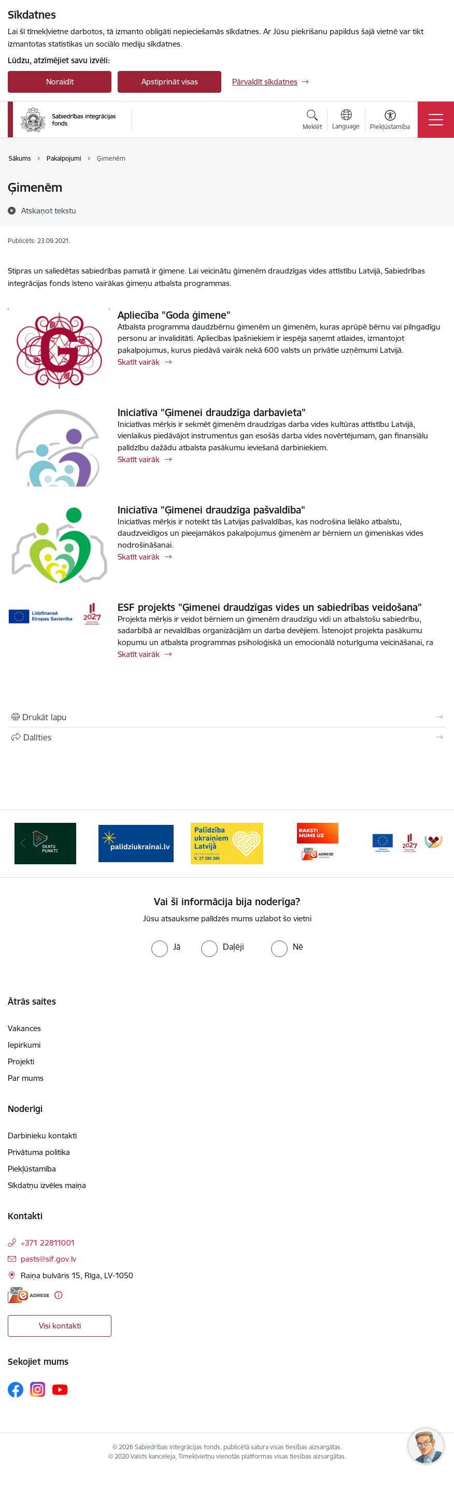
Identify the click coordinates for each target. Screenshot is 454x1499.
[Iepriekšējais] (23, 843)
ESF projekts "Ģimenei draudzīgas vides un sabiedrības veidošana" (270, 607)
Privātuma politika (39, 1152)
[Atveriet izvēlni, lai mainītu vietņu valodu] (346, 121)
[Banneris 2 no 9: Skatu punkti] (136, 843)
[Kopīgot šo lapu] (227, 737)
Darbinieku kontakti (42, 1135)
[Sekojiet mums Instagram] (38, 1389)
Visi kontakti (60, 1326)
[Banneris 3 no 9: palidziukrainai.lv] (226, 843)
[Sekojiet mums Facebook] (15, 1389)
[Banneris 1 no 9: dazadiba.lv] (45, 843)
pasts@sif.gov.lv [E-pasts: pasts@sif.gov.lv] (48, 1259)
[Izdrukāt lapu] (227, 717)
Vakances (24, 1028)
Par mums (26, 1078)
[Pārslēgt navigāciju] (436, 120)
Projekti (21, 1061)
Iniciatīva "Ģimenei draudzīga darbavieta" (212, 412)
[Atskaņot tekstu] (48, 210)
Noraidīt (60, 82)
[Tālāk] (431, 843)
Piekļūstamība (32, 1169)
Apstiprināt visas (169, 82)
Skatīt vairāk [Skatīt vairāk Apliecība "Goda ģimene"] (139, 362)
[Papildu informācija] (58, 1295)
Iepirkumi (24, 1045)
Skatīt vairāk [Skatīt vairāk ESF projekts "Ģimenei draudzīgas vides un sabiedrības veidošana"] (139, 654)
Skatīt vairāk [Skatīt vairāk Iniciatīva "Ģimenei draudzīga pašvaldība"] (139, 557)
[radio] (165, 946)
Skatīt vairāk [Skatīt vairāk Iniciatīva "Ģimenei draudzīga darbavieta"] (139, 459)
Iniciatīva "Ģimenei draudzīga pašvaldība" (211, 510)
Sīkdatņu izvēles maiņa (47, 1185)
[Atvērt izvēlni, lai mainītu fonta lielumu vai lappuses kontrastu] (390, 121)
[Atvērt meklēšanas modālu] (312, 121)
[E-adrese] (28, 1295)
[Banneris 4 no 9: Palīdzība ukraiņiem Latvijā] (317, 843)
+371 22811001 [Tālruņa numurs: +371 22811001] (48, 1243)
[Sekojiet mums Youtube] (60, 1389)
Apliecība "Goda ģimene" (174, 315)
